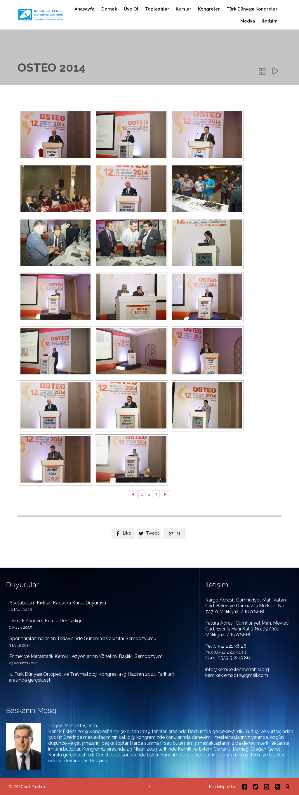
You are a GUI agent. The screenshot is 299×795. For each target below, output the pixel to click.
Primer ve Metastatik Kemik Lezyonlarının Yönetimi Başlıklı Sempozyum (86, 656)
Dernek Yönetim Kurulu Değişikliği (45, 620)
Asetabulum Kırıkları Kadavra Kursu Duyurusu (57, 603)
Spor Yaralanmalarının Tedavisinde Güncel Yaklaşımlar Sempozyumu (82, 638)
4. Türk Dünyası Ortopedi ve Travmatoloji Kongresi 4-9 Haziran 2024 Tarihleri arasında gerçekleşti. (91, 677)
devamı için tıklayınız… (87, 760)
